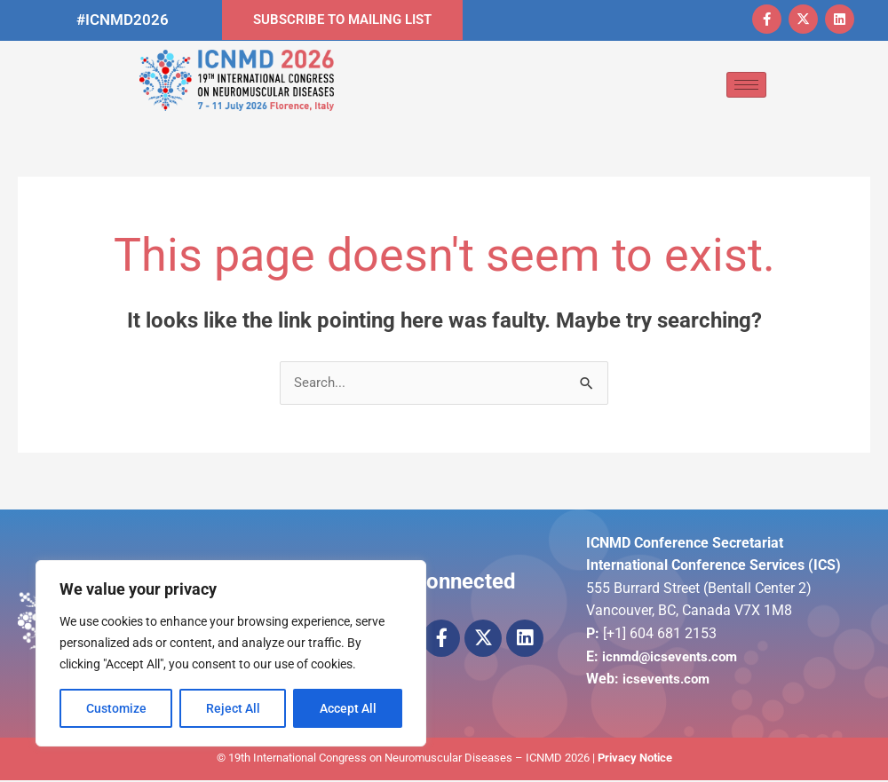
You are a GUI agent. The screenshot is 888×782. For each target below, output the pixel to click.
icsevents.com (668, 680)
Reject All (233, 708)
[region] (231, 653)
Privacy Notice (635, 759)
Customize (116, 708)
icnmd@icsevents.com (674, 658)
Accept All (348, 708)
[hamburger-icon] (746, 85)
